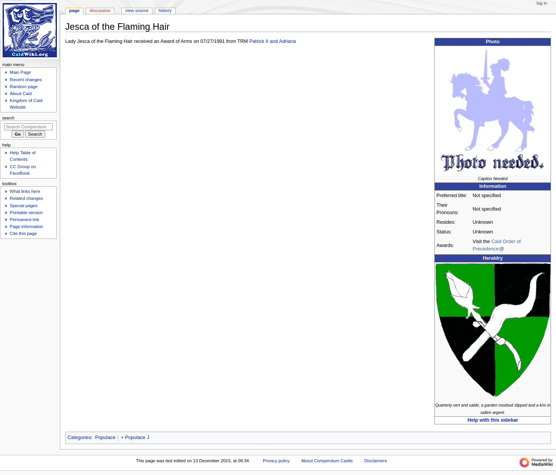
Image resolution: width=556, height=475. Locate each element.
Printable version (26, 212)
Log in (542, 3)
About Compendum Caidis (327, 460)
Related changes (26, 198)
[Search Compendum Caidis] (28, 126)
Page (74, 10)
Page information (26, 226)
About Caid (21, 93)
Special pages (23, 205)
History (165, 10)
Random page (23, 86)
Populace (105, 437)
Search (8, 118)
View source (136, 10)
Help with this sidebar (493, 420)
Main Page (20, 72)
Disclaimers (375, 460)
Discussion (100, 10)
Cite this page (23, 233)
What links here (25, 191)
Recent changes (26, 79)
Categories (79, 437)
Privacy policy (276, 460)
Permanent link (24, 219)
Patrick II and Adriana (272, 41)
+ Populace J (135, 437)
